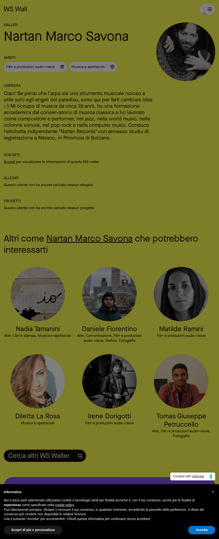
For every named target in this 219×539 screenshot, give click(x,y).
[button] (213, 491)
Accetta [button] (202, 530)
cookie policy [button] (64, 505)
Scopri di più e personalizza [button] (33, 530)
